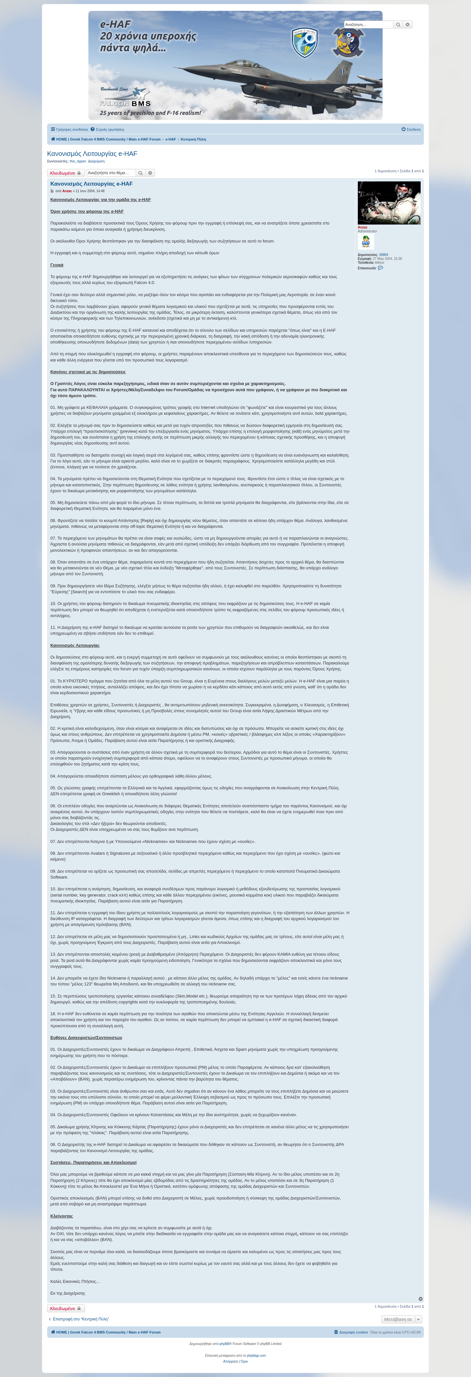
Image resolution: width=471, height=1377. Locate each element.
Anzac (362, 227)
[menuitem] (107, 129)
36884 (383, 255)
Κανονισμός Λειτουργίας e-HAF (92, 153)
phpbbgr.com (256, 1355)
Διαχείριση (96, 161)
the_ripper (78, 161)
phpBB (224, 1344)
